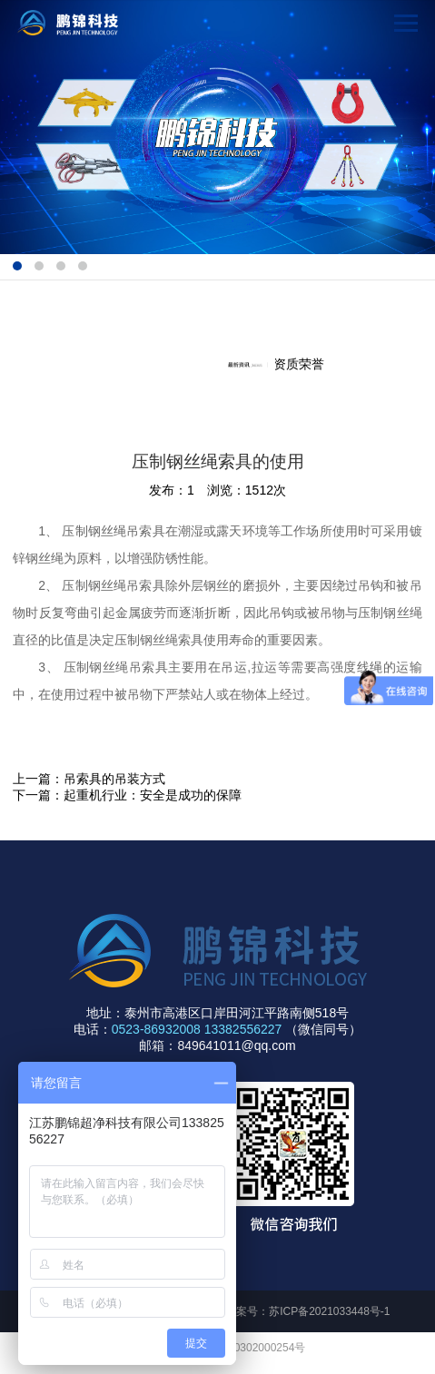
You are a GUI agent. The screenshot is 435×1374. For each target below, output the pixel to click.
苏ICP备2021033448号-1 (329, 1311)
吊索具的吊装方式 (114, 778)
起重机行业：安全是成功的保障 (153, 795)
